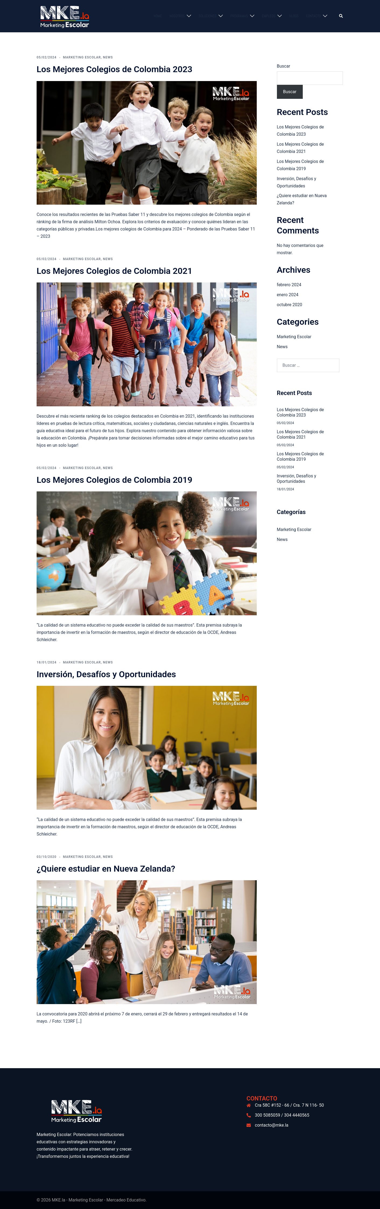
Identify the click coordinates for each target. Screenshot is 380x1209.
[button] (341, 16)
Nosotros (177, 15)
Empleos (268, 15)
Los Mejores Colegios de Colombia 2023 (114, 69)
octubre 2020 (289, 304)
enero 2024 (287, 294)
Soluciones (207, 15)
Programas (239, 15)
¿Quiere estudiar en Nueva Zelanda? (106, 869)
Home (158, 15)
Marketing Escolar (82, 57)
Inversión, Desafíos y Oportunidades (106, 674)
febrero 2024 (289, 284)
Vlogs (293, 15)
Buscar (283, 66)
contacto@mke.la (271, 1125)
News (108, 57)
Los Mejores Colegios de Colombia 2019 (114, 480)
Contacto (313, 15)
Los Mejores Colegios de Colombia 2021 (114, 271)
